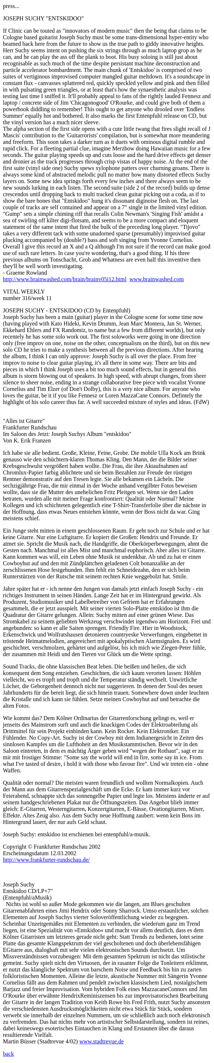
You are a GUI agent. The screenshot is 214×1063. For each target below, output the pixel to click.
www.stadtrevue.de (101, 1041)
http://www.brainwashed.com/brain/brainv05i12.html (65, 279)
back (8, 1054)
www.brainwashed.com (156, 279)
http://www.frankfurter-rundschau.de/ (46, 860)
